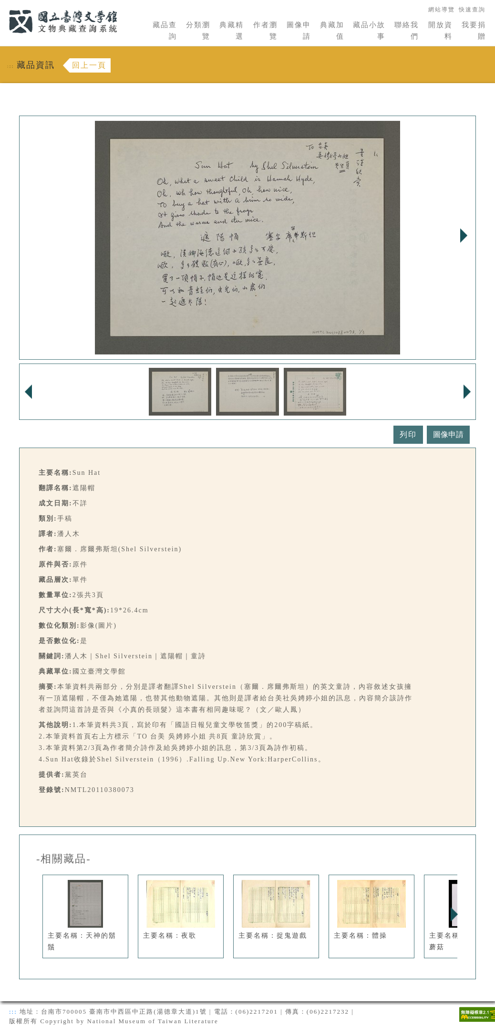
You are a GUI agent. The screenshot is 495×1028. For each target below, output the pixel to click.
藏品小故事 (369, 30)
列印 (408, 434)
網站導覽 (441, 9)
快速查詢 (472, 9)
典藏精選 (231, 30)
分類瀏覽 (198, 30)
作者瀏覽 (265, 30)
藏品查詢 (165, 30)
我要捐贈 (474, 30)
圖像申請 (299, 30)
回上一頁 (89, 65)
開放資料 (440, 30)
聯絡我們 (406, 30)
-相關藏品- (63, 859)
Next (463, 235)
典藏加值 (332, 30)
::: (3, 5)
